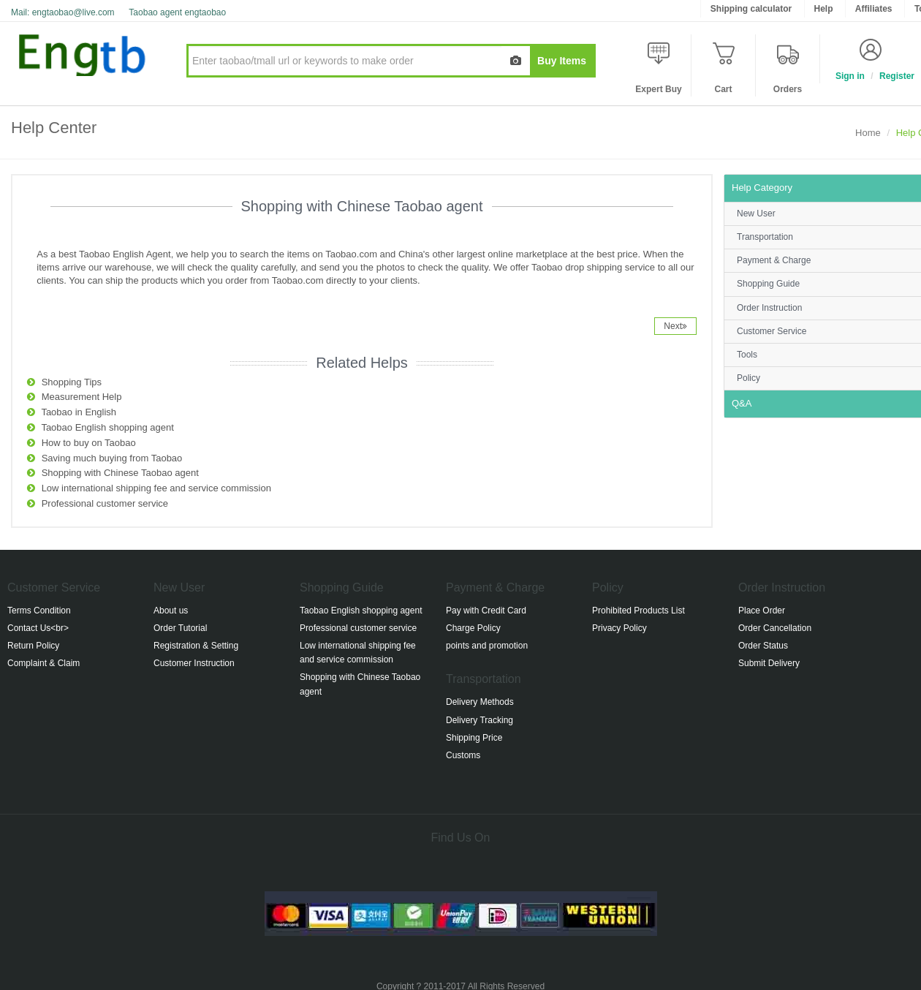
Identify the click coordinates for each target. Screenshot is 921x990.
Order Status (763, 646)
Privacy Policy (619, 628)
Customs (463, 755)
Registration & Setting (196, 646)
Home (868, 132)
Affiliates (873, 9)
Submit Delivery (769, 663)
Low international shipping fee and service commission (156, 488)
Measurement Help (82, 396)
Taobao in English (78, 412)
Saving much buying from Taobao (112, 458)
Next (675, 326)
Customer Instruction (194, 663)
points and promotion (487, 646)
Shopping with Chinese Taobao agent (120, 472)
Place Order (761, 610)
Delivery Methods (480, 702)
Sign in (850, 76)
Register (896, 76)
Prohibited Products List (638, 610)
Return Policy (33, 646)
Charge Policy (473, 628)
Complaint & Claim (43, 663)
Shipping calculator (751, 9)
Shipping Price (474, 738)
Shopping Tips (72, 382)
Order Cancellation (774, 628)
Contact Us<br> (38, 628)
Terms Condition (39, 610)
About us (171, 610)
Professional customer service (105, 503)
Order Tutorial (180, 628)
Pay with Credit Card (486, 610)
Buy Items (561, 61)
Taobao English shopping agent (107, 427)
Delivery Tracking (479, 720)
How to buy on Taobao (89, 442)
